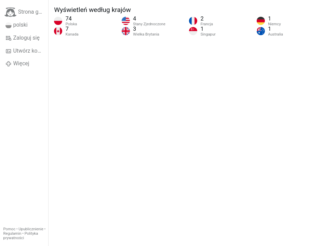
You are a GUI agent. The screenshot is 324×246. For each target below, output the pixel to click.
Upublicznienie (30, 229)
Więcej (17, 63)
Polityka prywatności (20, 235)
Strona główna (26, 12)
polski (16, 25)
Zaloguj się (22, 38)
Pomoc (9, 229)
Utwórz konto (25, 50)
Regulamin (12, 233)
